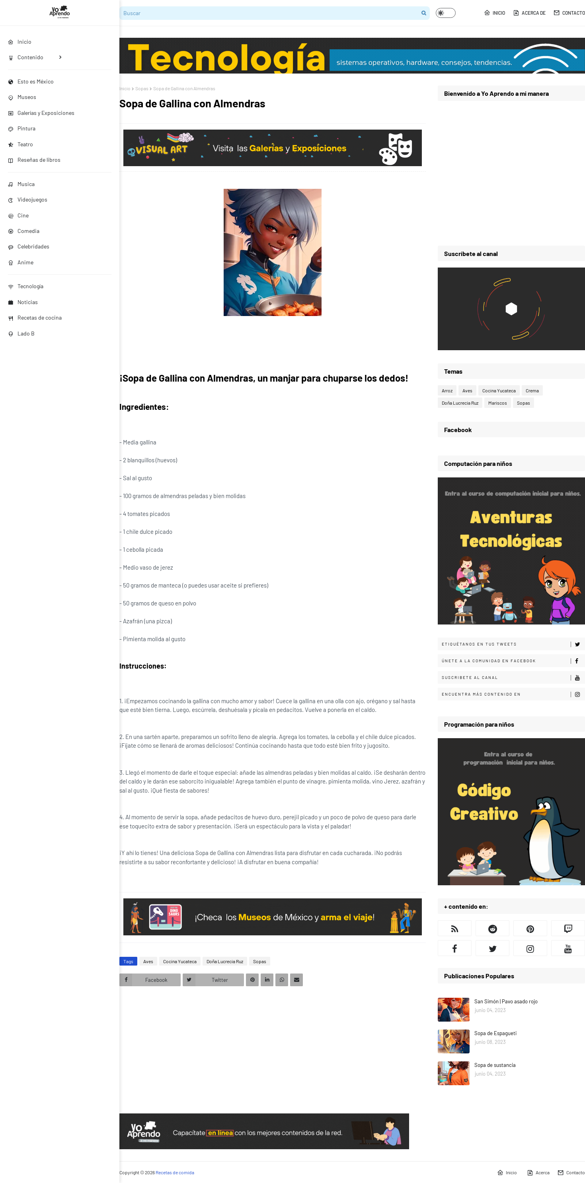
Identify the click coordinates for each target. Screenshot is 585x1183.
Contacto (569, 13)
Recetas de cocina (35, 317)
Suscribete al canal (513, 678)
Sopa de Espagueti (495, 1033)
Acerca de (529, 13)
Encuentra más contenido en (513, 694)
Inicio (494, 13)
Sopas (141, 88)
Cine (18, 215)
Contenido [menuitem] (25, 57)
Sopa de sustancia (495, 1065)
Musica (21, 183)
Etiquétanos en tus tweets (513, 644)
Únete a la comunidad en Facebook (513, 661)
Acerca (538, 1172)
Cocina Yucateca (180, 961)
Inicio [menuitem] (19, 41)
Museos (22, 96)
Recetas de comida (175, 1172)
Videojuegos (27, 199)
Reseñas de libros (34, 159)
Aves (148, 961)
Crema (532, 390)
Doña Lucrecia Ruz (225, 961)
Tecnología (25, 286)
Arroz (447, 390)
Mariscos (497, 402)
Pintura (21, 128)
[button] (446, 13)
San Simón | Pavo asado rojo (506, 1001)
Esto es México (31, 81)
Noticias (23, 302)
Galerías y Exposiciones (41, 112)
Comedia (23, 230)
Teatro (20, 144)
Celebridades (28, 246)
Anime (20, 262)
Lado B (21, 333)
